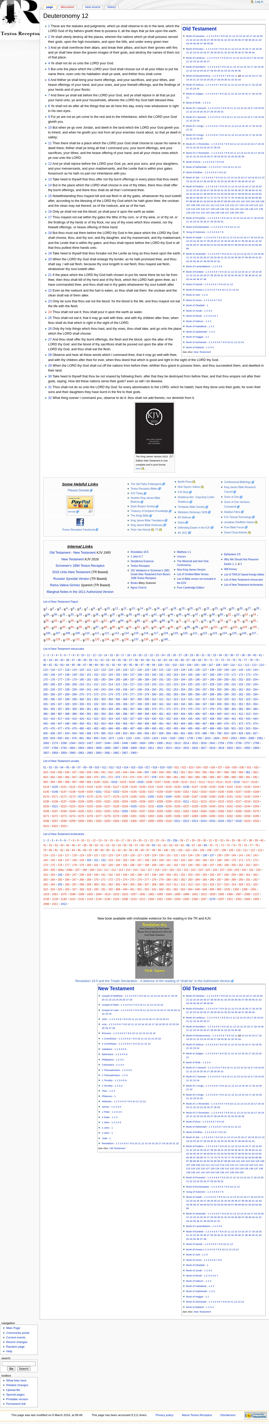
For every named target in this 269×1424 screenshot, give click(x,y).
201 (233, 679)
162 (168, 674)
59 (243, 193)
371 (161, 708)
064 (52, 777)
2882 (116, 752)
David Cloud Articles (235, 532)
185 (118, 679)
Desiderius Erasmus (142, 561)
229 (219, 684)
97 (222, 201)
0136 (186, 786)
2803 (81, 747)
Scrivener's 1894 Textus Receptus (80, 565)
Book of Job (192, 177)
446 (52, 723)
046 (139, 772)
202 (241, 679)
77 (229, 197)
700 (212, 733)
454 (110, 723)
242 (96, 689)
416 (52, 718)
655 (139, 733)
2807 (116, 747)
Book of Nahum (194, 321)
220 (154, 684)
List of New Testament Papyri (60, 601)
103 (248, 201)
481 (89, 728)
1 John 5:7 (137, 556)
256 (197, 689)
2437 (99, 743)
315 (190, 699)
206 (52, 684)
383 (248, 708)
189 (146, 679)
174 (255, 674)
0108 (167, 781)
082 (183, 777)
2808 (125, 747)
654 (132, 733)
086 (212, 777)
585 (103, 733)
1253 (146, 738)
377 (204, 708)
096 (67, 781)
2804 (90, 747)
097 (74, 781)
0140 (221, 786)
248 (139, 689)
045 (132, 772)
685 (204, 733)
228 (212, 684)
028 (227, 767)
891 (81, 738)
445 (45, 723)
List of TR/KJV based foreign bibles (244, 574)
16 (247, 36)
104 (253, 201)
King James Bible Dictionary (147, 525)
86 (260, 197)
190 (154, 679)
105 (257, 201)
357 (60, 708)
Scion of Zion (231, 497)
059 (233, 772)
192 (168, 679)
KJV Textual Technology (237, 517)
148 (232, 212)
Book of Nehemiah (196, 167)
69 (201, 197)
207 (60, 684)
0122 (72, 786)
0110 (184, 781)
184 (110, 679)
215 (118, 684)
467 (204, 723)
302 (96, 699)
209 (74, 684)
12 (233, 36)
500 (226, 728)
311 (161, 699)
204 (255, 679)
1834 (216, 738)
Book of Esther (194, 172)
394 (110, 713)
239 (74, 689)
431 (161, 718)
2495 (160, 743)
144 (212, 212)
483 (103, 728)
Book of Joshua (194, 84)
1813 (207, 738)
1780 (199, 738)
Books (134, 583)
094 (52, 781)
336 (125, 704)
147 (227, 212)
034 (52, 772)
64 (260, 193)
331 (89, 704)
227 (204, 684)
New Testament (202, 351)
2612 (169, 743)
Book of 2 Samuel (196, 117)
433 (175, 718)
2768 (55, 747)
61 (250, 193)
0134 (169, 786)
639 (118, 733)
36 (239, 39)
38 (246, 39)
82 (246, 197)
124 (193, 209)
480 (81, 728)
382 (241, 708)
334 (110, 704)
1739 (190, 738)
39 (250, 39)
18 (254, 36)
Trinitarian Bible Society (191, 506)
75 (222, 197)
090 (241, 777)
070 (96, 777)
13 (237, 36)
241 (89, 689)
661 (183, 733)
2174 (55, 743)
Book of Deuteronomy (198, 75)
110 (203, 205)
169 (219, 674)
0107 (158, 781)
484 (110, 728)
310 (154, 699)
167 (204, 674)
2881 (108, 752)
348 (212, 704)
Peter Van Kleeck (140, 529)
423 (103, 718)
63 (256, 193)
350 (226, 704)
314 (183, 699)
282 (168, 694)
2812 (160, 747)
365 (118, 708)
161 (161, 674)
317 (204, 699)
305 (118, 699)
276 (125, 694)
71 (208, 197)
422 (96, 718)
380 (226, 708)
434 (183, 718)
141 (198, 212)
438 (212, 718)
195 (190, 679)
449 (74, 723)
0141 (230, 786)
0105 (141, 781)
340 (154, 704)
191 (161, 679)
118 (242, 205)
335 (118, 704)
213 (103, 684)
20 (261, 36)
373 (175, 708)
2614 (186, 743)
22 (191, 39)
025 (205, 767)
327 (60, 704)
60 (246, 193)
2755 (230, 743)
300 (81, 699)
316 (197, 699)
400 (154, 713)
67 (194, 197)
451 (89, 723)
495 (190, 728)
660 (175, 733)
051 (175, 772)
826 (248, 733)
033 (45, 772)
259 (219, 689)
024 (198, 767)
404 (183, 713)
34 (232, 39)
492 (168, 728)
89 (194, 201)
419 (74, 718)
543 (67, 733)
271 (89, 694)
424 (110, 718)
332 (96, 704)
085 (204, 777)
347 (204, 704)
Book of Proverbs (195, 217)
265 (45, 694)
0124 (90, 786)
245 (118, 689)
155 (118, 674)
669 (190, 733)
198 (212, 679)
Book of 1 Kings (195, 126)
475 (45, 728)
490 (154, 728)
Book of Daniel (194, 284)
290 (226, 694)
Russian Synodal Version (71, 579)
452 (96, 723)
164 (183, 674)
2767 (46, 747)
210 (81, 684)
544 (74, 733)
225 (190, 684)
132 (232, 209)
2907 (125, 752)
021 (176, 767)
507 (60, 733)
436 (197, 718)
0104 (132, 781)
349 (219, 704)
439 (219, 718)
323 (248, 699)
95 (215, 201)
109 (198, 205)
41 (256, 39)
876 (74, 738)
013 (119, 767)
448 (67, 723)
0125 (99, 786)
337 (132, 704)
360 (81, 708)
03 (56, 767)
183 (103, 679)
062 (255, 772)
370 (154, 708)
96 (218, 201)
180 (81, 679)
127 (207, 209)
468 (212, 723)
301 (89, 699)
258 (212, 689)
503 (248, 728)
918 (103, 738)
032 (256, 767)
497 (204, 728)
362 (96, 708)
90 (197, 201)
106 (262, 201)
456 (125, 723)
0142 (239, 786)
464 (183, 723)
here (138, 468)
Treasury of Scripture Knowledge (149, 511)
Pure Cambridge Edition (190, 587)
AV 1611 (183, 532)
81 (243, 197)
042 (110, 772)
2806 (108, 747)
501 (233, 728)
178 (67, 679)
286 (197, 694)
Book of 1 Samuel (196, 108)
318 (212, 699)
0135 (177, 786)
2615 (195, 743)
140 (193, 212)
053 (190, 772)
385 (45, 713)
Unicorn (181, 556)
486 (125, 728)
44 (191, 43)
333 (103, 704)
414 (255, 713)
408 (212, 713)
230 (226, 684)
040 (96, 772)
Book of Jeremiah (196, 253)
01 (44, 767)
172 (241, 674)
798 (219, 733)
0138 (204, 786)
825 (241, 733)
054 (197, 772)
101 (238, 201)
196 (197, 679)
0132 (160, 786)
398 (139, 713)
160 (154, 674)
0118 (254, 781)
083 (190, 777)
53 (222, 193)
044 (125, 772)
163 (175, 674)
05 (67, 767)
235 (45, 689)
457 (132, 723)
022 (184, 767)
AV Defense (184, 517)
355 (45, 708)
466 (197, 723)
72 (211, 197)
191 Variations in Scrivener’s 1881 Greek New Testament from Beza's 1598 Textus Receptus (150, 574)
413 (248, 713)
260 (226, 689)
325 (45, 704)
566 (89, 733)
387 (60, 713)
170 (226, 674)
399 (146, 713)
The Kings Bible (140, 515)
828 (45, 738)
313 (175, 699)
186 (125, 679)
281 (161, 694)
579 (96, 733)
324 (255, 699)
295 (45, 699)
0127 (116, 786)
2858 (55, 752)
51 (215, 193)
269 (74, 694)
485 (118, 728)
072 (110, 777)
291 (233, 694)
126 (203, 209)
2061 (260, 738)
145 (217, 212)
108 (193, 205)
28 (211, 39)
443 (248, 718)
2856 (256, 747)
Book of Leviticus (195, 57)
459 (146, 723)
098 (81, 781)
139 (188, 212)
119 (246, 205)
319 (219, 699)
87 (187, 201)
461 (161, 723)
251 (161, 689)
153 (103, 674)
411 (233, 713)
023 (191, 767)
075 (132, 777)
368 (139, 708)
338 (139, 704)
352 (241, 704)
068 (81, 777)
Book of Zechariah (196, 342)
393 (103, 713)
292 (241, 694)
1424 (164, 738)
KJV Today (137, 493)
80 (239, 197)
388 (67, 713)
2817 (204, 747)
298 (67, 699)
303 (103, 699)
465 (190, 723)
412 (241, 713)
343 (175, 704)
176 (52, 679)
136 (251, 209)
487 (132, 728)
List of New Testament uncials (61, 760)
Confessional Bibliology (237, 482)
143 (207, 212)
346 (197, 704)
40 (253, 39)
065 (60, 777)
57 (236, 193)
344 (183, 704)
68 (197, 197)
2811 (151, 747)
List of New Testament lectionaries (243, 584)
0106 (149, 781)
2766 (256, 743)
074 (125, 777)
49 (208, 43)
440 (226, 718)
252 (168, 689)
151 (89, 674)
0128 (125, 786)
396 (125, 713)
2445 (116, 743)
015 (133, 767)
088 (226, 777)
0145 (46, 791)
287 (204, 694)
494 (183, 728)
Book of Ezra (193, 161)
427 (132, 718)
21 (187, 39)
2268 (64, 743)
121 (256, 205)
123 (188, 209)
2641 (212, 743)
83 (250, 197)
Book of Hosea (194, 289)
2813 (169, 747)
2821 (239, 747)
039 (89, 772)
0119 (46, 786)
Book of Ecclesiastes (197, 226)
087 (219, 777)
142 (203, 212)
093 (45, 781)
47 (201, 43)
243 (103, 689)
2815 (186, 747)
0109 (176, 781)
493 (175, 728)
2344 (72, 743)
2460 (134, 743)
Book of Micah (194, 315)
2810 (142, 747)
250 (154, 689)
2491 (151, 743)
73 (215, 197)
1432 (173, 738)
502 (241, 728)
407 (204, 713)
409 (219, 713)
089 (233, 777)
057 (219, 772)
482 (96, 728)
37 (243, 39)
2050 (225, 738)
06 (73, 767)
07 (79, 767)
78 (232, 197)
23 (194, 39)
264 (255, 689)
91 (201, 201)
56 (232, 193)
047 (146, 772)
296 (52, 699)
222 (168, 684)
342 (168, 704)
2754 (221, 743)
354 (255, 704)
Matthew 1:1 (184, 552)
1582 (181, 738)
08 (84, 767)
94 (211, 201)
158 (139, 674)
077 (146, 777)
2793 (64, 747)
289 (219, 694)
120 (251, 205)
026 (213, 767)
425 (118, 718)
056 (212, 772)
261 (233, 689)
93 (208, 201)
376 (197, 708)
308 (139, 699)
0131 (151, 786)
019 (162, 767)
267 (60, 694)
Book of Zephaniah (196, 331)
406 (197, 713)
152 (96, 674)
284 (183, 694)
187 (132, 679)
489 (146, 728)
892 (89, 738)
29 (215, 39)
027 (220, 767)
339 (146, 704)
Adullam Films (232, 512)
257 (204, 689)
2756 (239, 743)
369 (146, 708)
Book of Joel (193, 294)
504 (255, 728)
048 (154, 772)
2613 (177, 743)
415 (45, 718)
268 (67, 694)
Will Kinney (230, 569)
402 (168, 713)
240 (81, 689)
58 (239, 193)
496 (197, 728)
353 (248, 704)
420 (81, 718)
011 (104, 767)
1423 (155, 738)
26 (204, 39)
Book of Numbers (195, 66)
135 (246, 209)
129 (217, 209)
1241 (137, 738)
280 (154, 694)
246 (125, 689)
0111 (193, 781)
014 (126, 767)
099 (89, 781)
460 (154, 723)
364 (110, 708)
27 (208, 39)
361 (89, 708)
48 (204, 43)
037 (74, 772)
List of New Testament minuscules (243, 579)
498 (212, 728)
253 (175, 689)
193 (175, 679)
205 (45, 684)
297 (60, 699)
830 (60, 738)
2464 (142, 743)
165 (190, 674)
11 (230, 36)
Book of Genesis (195, 36)
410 (226, 713)
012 (111, 767)
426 (125, 718)
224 (183, 684)
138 (261, 209)
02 (50, 767)
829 (52, 738)
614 (110, 733)
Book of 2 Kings (195, 134)
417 (60, 718)
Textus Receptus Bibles (144, 488)
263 (248, 689)
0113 (211, 781)
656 (146, 733)
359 (74, 708)
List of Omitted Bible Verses (193, 574)
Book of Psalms (194, 186)
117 (237, 205)
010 (97, 767)
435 (190, 718)
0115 (228, 781)
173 (248, 674)
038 (81, 772)
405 (190, 713)
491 (161, 728)
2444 (108, 743)
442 (241, 718)
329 (74, 704)
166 (197, 674)
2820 (230, 747)
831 (67, 738)
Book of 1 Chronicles (197, 143)
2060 (251, 738)
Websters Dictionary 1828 (192, 512)
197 (204, 679)
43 (187, 43)
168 (212, 674)
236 (52, 689)
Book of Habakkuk (196, 326)
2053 (234, 738)
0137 (195, 786)
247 (132, 689)
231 (233, 684)
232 (241, 684)
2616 (204, 743)
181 (89, 679)
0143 (247, 786)
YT (157, 529)
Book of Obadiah (195, 305)
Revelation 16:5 (140, 552)
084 (197, 777)
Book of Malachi (195, 347)
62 (253, 193)
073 (118, 777)
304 (110, 699)
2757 (247, 743)
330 (81, 704)
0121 (64, 786)
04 (62, 767)
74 (218, 197)
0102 (114, 781)
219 (146, 684)
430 (154, 718)
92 (204, 201)
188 (139, 679)
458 (139, 723)
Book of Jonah (194, 310)
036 (67, 772)
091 (248, 777)
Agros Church (138, 587)
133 (237, 209)
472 (241, 723)
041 (103, 772)
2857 (46, 752)
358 (67, 708)
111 (207, 205)
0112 (202, 781)
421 (89, 718)
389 (74, 713)
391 (89, 713)
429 (146, 718)
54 (225, 193)
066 (67, 777)
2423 (81, 743)
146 (222, 212)
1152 (129, 738)
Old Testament (199, 29)
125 (198, 209)
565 (81, 733)
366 (125, 708)
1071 (111, 738)
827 (255, 733)
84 (253, 197)
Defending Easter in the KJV (194, 527)
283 (175, 694)
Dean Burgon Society (143, 506)
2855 (247, 747)
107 (188, 205)
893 (96, 738)
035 (60, 772)
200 (226, 679)
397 (132, 713)
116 (232, 205)
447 (60, 723)
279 (146, 694)
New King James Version (191, 569)
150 (242, 212)
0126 (108, 786)
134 (242, 209)
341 (161, 704)
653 (125, 733)
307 (132, 699)
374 (183, 708)
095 (60, 781)
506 (52, 733)
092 (255, 777)
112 (212, 205)
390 (81, 713)
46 (197, 43)
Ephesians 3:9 (232, 554)
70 (204, 197)
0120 (55, 786)
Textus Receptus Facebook (78, 529)
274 (110, 694)
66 (191, 197)
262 (241, 689)
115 (227, 205)
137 (256, 209)
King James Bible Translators (147, 520)
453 (103, 723)
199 (219, 679)
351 (233, 704)
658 (161, 733)
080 (168, 777)
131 (227, 209)
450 (81, 723)
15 (244, 36)
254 (183, 689)
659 (168, 733)
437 (204, 718)
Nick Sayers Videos (189, 487)
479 (74, 728)
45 (194, 43)
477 (60, 728)
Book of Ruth (193, 102)
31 (222, 39)
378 (212, 708)
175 (45, 679)
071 (103, 777)
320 (226, 699)
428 (139, 718)
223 (175, 684)
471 (233, 723)
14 (240, 36)
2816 (195, 747)
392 (96, 713)
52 (218, 193)
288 (212, 694)
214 (110, 684)
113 (217, 205)
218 (139, 684)
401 (161, 713)
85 (256, 197)
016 (140, 767)
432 (168, 718)
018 (155, 767)
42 (260, 39)
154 (110, 674)
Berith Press (185, 481)
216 (125, 684)
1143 (120, 738)
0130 (142, 786)
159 (146, 674)
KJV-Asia (183, 492)
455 (118, 723)
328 (67, 704)
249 (146, 689)
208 (67, 684)
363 (103, 708)
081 (175, 777)
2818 (212, 747)
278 (139, 694)
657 (154, 733)
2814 (177, 747)
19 (257, 36)
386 (52, 713)
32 (225, 39)
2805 (99, 747)
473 (248, 723)
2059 (243, 738)
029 (234, 767)
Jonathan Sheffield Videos (239, 522)
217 (132, 684)
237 (60, 689)
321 (233, 699)
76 (225, 197)
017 (148, 767)
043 (118, 772)
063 (45, 777)
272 (96, 694)
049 (161, 772)
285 (190, 694)
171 (233, 674)
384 (255, 708)
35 (236, 39)
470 (226, 723)
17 (251, 36)
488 (139, 728)
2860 (72, 752)
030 (242, 767)
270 (81, 694)
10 (226, 36)
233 (248, 684)
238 (67, 689)
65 (187, 197)
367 (132, 708)
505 (45, 733)
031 (249, 767)
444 (255, 718)
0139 (212, 786)
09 (90, 767)
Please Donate (78, 490)
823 (226, 733)
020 (169, 767)
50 (211, 43)
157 (132, 674)
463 (175, 723)
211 (89, 684)
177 (60, 679)
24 (197, 39)
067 (74, 777)
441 (233, 718)
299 (74, 699)
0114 (219, 781)
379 (219, 708)
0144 (256, 786)
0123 (81, 786)
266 (52, 694)
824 (233, 733)
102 (243, 201)
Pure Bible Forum (234, 527)
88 (191, 201)
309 (146, 699)
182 (96, 679)
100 (233, 201)
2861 (81, 752)
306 (125, 699)
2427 (90, 743)
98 (225, 201)
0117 (246, 781)
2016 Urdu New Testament (71, 572)
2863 (99, 752)
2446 (125, 743)
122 (261, 205)
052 (183, 772)
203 (248, 679)
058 (226, 772)
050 (168, 772)
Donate (72, 511)
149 (237, 212)
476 (52, 728)
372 (168, 708)
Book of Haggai (194, 336)
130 (222, 209)
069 (89, 777)
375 (190, 708)
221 (161, 684)
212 (96, 684)
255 (190, 689)
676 (197, 733)
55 (229, 193)
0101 (106, 781)
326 (52, 704)
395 (118, 713)
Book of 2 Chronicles (197, 152)
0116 (237, 781)
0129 (134, 786)
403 (175, 713)
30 (218, 39)
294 (255, 694)
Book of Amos (194, 300)
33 (229, 39)
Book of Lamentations (198, 266)
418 (67, 718)
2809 (134, 747)
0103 (123, 781)
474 (255, 723)
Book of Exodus (195, 48)
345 (190, 704)
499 (219, 728)
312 (168, 699)
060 (241, 772)
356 (52, 708)
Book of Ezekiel (194, 271)
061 (248, 772)
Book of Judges (194, 93)
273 (103, 694)
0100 (97, 781)
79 (236, 197)
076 (139, 777)
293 (248, 694)
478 (67, 728)
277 (132, 694)
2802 (72, 747)
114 (222, 205)
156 (125, 674)
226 (197, 684)
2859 (64, 752)
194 (183, 679)
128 (212, 209)
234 (255, 684)
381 (233, 708)
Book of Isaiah (194, 237)
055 (204, 772)
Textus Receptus (140, 565)
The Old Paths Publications (146, 484)
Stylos (181, 522)
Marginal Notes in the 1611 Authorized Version (80, 592)
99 (229, 201)
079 (161, 777)
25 (201, 39)
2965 (134, 752)
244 (110, 689)
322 (241, 699)
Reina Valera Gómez (65, 585)
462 (168, 723)
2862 (90, 752)
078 (154, 777)
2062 (46, 743)
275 (118, 694)
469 (219, 723)
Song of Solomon (195, 232)
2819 (221, 747)
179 (74, 679)
